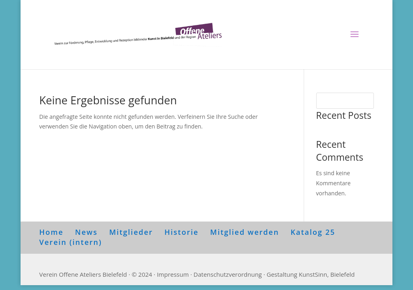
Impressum (173, 274)
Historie (182, 232)
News (86, 232)
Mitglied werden (244, 232)
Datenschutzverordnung (228, 274)
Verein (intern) (70, 242)
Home (51, 232)
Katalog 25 (313, 232)
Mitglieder (131, 232)
